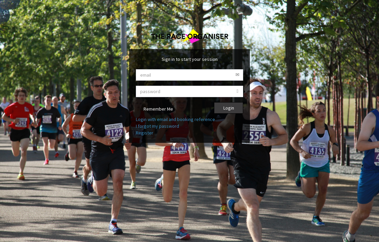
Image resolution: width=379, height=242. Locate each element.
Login (228, 108)
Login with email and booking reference (175, 119)
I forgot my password (157, 126)
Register (144, 133)
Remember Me (154, 109)
